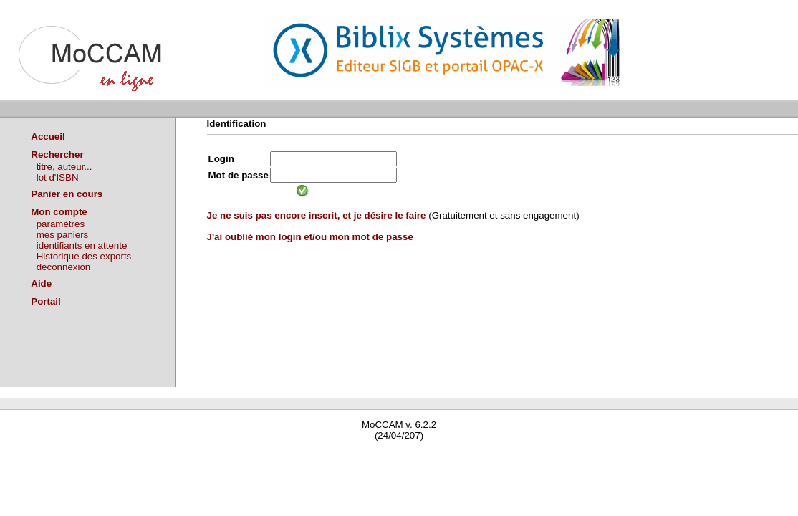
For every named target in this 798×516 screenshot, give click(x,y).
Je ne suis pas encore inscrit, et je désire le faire (316, 215)
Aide (41, 283)
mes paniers (63, 234)
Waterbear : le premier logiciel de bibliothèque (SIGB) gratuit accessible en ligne (169, 456)
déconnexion (64, 267)
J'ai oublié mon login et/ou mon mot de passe (310, 236)
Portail (45, 301)
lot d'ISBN (58, 177)
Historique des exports (84, 256)
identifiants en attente (82, 245)
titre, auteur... (64, 166)
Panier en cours (66, 193)
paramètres (61, 224)
